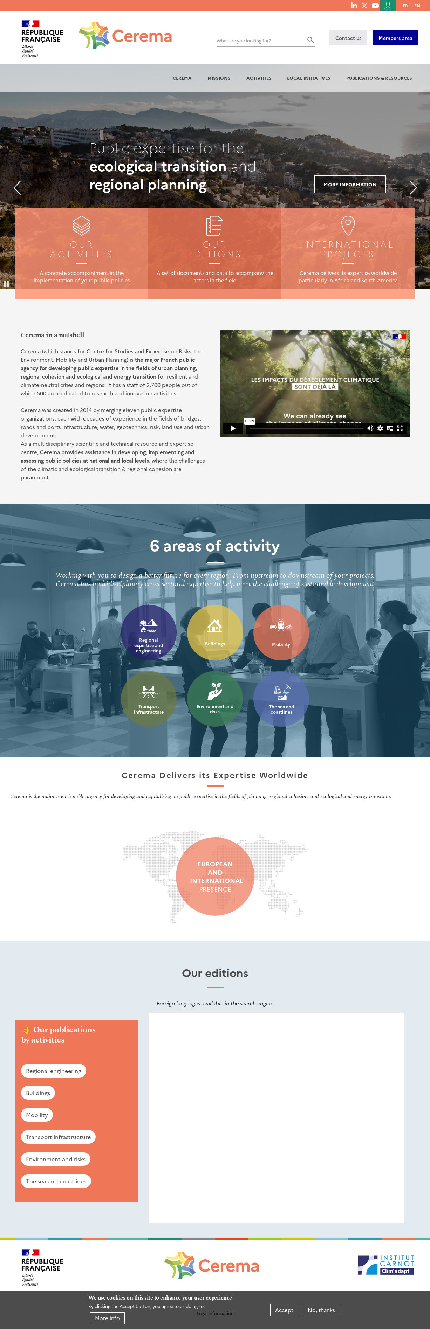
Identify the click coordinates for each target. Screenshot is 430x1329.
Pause (7, 283)
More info (107, 1318)
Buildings (215, 643)
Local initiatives (308, 78)
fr (405, 5)
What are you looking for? (244, 40)
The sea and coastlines (281, 709)
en (417, 5)
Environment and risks (215, 709)
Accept (284, 1310)
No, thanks (321, 1310)
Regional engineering (53, 1070)
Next (413, 188)
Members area (395, 37)
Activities (259, 78)
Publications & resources (379, 78)
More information (350, 184)
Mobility (281, 644)
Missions (219, 78)
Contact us (348, 37)
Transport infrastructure (149, 709)
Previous (17, 188)
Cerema (182, 78)
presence (215, 876)
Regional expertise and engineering (148, 645)
